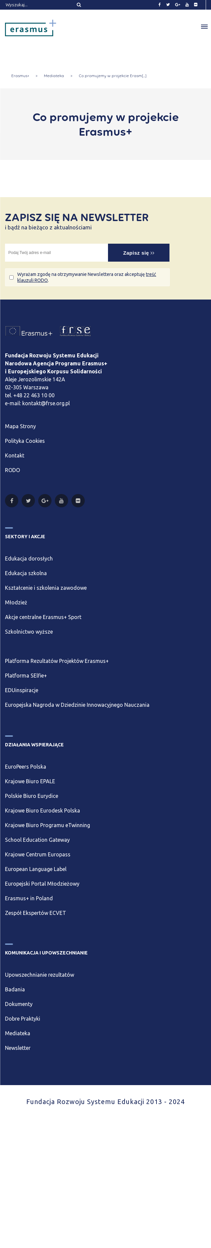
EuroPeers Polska (25, 767)
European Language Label (35, 869)
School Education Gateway (37, 840)
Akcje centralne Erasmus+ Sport (43, 617)
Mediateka (54, 75)
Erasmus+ (20, 75)
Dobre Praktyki (22, 1019)
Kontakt (14, 455)
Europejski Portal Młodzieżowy (42, 884)
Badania (15, 989)
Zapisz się (139, 253)
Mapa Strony (20, 426)
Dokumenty (19, 1004)
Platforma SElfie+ (26, 676)
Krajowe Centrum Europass (37, 854)
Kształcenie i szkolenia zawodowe (46, 588)
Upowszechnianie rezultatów (39, 975)
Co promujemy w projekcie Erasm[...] (113, 75)
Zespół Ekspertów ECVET (35, 913)
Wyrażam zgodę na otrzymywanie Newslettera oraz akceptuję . (86, 277)
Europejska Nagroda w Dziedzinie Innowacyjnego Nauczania (77, 705)
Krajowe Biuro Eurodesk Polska (42, 810)
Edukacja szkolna (26, 573)
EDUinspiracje (21, 690)
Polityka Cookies (25, 441)
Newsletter (18, 1048)
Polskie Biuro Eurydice (31, 796)
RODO (12, 470)
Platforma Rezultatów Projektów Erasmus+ (57, 661)
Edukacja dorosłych (29, 559)
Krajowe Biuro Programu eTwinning (47, 825)
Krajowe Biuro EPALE (30, 781)
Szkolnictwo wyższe (29, 632)
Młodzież (16, 602)
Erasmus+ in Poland (29, 898)
